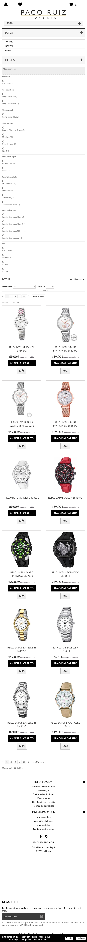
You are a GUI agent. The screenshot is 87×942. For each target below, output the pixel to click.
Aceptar (69, 938)
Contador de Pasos (11, 204)
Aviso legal (43, 790)
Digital (6, 170)
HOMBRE (9, 42)
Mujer (6, 257)
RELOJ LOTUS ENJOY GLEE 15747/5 (65, 724)
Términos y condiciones (43, 786)
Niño (5, 271)
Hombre (7, 250)
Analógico (8, 163)
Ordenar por (7, 286)
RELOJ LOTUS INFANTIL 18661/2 (22, 349)
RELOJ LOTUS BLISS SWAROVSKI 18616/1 (65, 349)
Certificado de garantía (43, 802)
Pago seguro (43, 798)
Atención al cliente (43, 820)
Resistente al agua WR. (12, 238)
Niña (5, 264)
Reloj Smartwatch (10, 103)
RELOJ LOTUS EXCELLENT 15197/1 (21, 649)
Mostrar (41, 286)
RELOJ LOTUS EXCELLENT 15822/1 (21, 724)
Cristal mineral (10, 117)
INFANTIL (9, 46)
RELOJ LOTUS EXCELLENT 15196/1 (65, 649)
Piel (5, 151)
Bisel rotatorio (9, 184)
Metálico (7, 137)
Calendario (8, 197)
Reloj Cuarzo (9, 96)
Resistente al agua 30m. (13, 217)
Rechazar (81, 938)
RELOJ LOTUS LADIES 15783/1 (22, 497)
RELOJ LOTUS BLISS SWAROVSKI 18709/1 (22, 424)
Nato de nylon (9, 144)
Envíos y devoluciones (43, 794)
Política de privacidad (43, 805)
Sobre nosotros (43, 816)
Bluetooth (7, 191)
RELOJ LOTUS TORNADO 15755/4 (65, 574)
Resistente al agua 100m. (14, 231)
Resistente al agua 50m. (13, 224)
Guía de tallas (43, 824)
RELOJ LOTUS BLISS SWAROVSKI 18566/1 (65, 424)
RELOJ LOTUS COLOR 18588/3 (65, 497)
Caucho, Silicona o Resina (13, 130)
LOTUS (7, 83)
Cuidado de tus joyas (43, 828)
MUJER (8, 50)
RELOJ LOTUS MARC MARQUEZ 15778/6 (21, 574)
